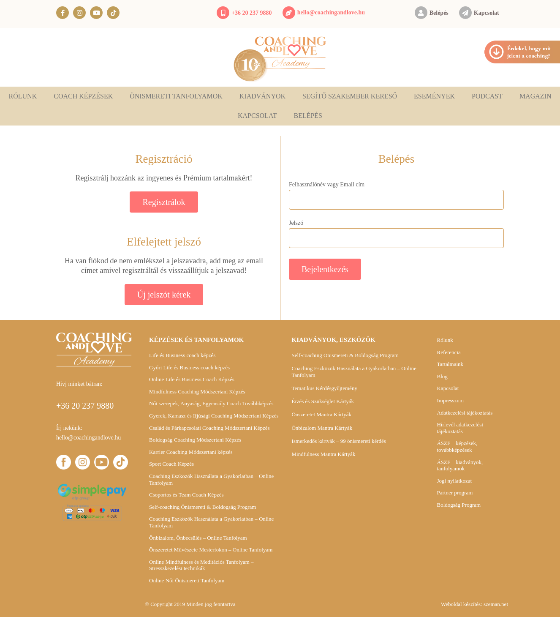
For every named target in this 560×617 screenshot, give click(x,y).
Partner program (455, 492)
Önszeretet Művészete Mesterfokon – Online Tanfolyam (210, 549)
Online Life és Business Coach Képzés (191, 379)
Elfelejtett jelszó (164, 241)
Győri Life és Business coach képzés (189, 367)
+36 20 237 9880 (251, 13)
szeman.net (496, 604)
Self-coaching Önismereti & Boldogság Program (202, 507)
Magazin (535, 96)
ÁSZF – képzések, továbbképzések (457, 446)
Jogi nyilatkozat (454, 481)
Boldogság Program (459, 505)
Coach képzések (83, 96)
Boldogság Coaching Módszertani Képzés (195, 440)
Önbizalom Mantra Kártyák (321, 428)
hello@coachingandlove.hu (331, 12)
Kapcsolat (486, 13)
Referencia (448, 352)
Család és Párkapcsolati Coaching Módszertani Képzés (209, 428)
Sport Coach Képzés (171, 464)
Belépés (439, 13)
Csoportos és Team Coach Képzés (186, 494)
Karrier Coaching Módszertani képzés (190, 452)
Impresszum (450, 400)
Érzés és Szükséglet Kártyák (322, 401)
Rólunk (23, 96)
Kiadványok (262, 96)
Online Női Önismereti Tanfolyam (186, 580)
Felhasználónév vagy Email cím (326, 185)
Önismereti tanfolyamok (176, 96)
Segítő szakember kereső (349, 96)
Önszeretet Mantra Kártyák (321, 414)
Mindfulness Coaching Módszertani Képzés (197, 391)
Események (434, 96)
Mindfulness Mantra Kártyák (323, 454)
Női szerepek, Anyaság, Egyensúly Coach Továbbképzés (211, 403)
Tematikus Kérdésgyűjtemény (324, 388)
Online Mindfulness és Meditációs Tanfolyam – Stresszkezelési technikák (201, 565)
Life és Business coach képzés (182, 355)
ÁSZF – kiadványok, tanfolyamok (460, 465)
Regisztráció (164, 159)
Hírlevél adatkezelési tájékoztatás (460, 427)
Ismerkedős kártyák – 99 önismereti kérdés (338, 441)
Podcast (487, 96)
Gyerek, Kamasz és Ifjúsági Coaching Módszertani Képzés (213, 415)
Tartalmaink (450, 364)
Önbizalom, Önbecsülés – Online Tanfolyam (198, 538)
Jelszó (296, 223)
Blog (442, 376)
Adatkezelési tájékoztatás (464, 413)
